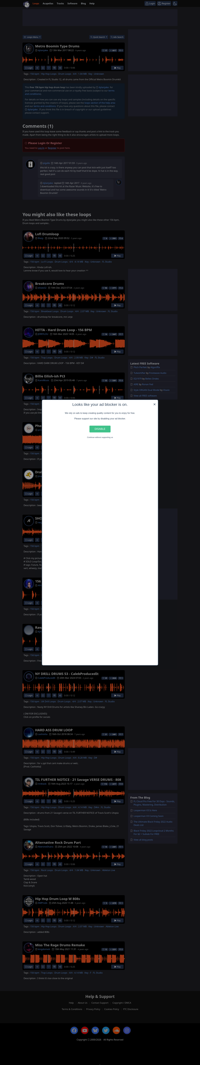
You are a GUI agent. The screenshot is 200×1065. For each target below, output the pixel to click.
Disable (100, 429)
